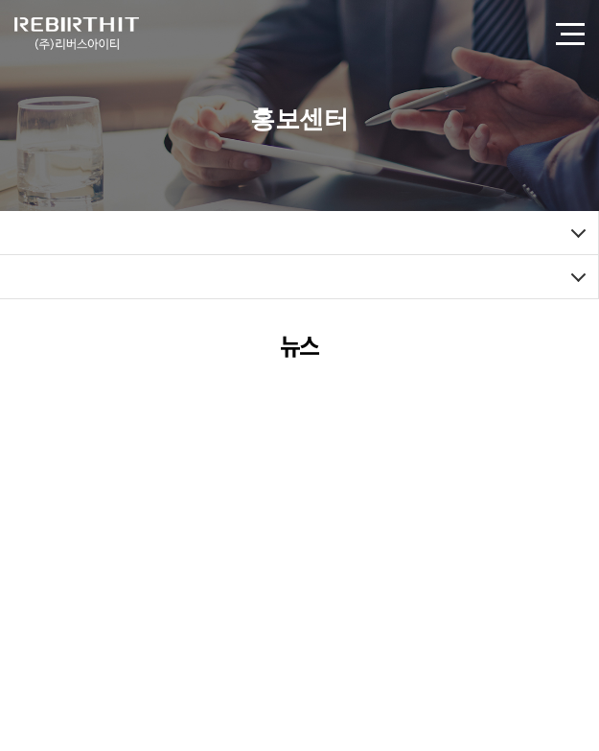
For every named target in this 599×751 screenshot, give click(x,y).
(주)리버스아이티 (76, 33)
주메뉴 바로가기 (0, 0)
